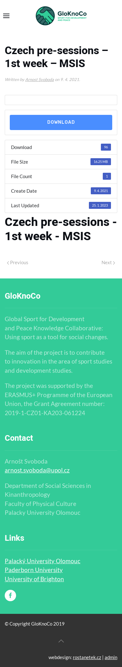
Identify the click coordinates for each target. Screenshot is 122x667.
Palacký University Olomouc (42, 560)
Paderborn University (34, 569)
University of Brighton (34, 579)
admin (111, 657)
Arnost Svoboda (39, 79)
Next (108, 262)
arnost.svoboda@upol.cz (37, 470)
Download (61, 122)
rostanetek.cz (87, 657)
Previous (17, 262)
